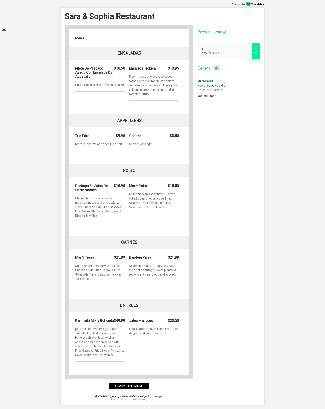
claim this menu (129, 386)
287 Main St (205, 81)
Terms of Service (120, 399)
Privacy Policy (140, 399)
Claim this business (210, 90)
